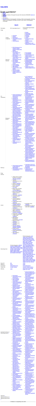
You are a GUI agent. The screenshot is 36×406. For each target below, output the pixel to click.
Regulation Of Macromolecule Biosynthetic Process (17, 362)
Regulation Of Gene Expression (16, 106)
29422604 (18, 226)
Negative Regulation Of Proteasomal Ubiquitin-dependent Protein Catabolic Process (29, 106)
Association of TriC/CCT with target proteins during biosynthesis (30, 165)
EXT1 (29, 242)
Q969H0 (28, 267)
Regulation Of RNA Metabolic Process (16, 286)
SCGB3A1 (25, 255)
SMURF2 (14, 252)
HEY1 (33, 245)
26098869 (14, 227)
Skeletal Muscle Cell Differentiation (17, 120)
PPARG (17, 250)
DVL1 (27, 241)
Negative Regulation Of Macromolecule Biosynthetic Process (17, 291)
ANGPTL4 (30, 237)
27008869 (14, 204)
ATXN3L (12, 246)
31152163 (17, 185)
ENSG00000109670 (27, 265)
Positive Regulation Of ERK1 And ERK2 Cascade (29, 131)
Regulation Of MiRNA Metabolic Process (17, 322)
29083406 (14, 178)
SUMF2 (27, 259)
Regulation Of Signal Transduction (17, 347)
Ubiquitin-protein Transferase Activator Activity (29, 64)
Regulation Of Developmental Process (29, 332)
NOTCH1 (27, 252)
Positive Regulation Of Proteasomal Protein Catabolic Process (29, 135)
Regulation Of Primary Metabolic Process (17, 332)
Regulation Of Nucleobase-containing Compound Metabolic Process (17, 305)
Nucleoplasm (15, 37)
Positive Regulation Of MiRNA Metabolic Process (29, 281)
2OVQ (26, 268)
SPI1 (32, 257)
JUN (21, 248)
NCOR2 (15, 249)
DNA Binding (15, 60)
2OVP (24, 268)
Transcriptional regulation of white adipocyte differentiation (17, 166)
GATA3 (31, 244)
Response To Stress (29, 291)
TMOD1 (33, 259)
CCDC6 (29, 239)
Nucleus (14, 36)
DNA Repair (27, 79)
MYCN (29, 251)
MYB (24, 251)
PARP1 (15, 250)
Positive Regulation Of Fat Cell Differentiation (17, 124)
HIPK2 (24, 246)
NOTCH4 (31, 252)
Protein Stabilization (29, 127)
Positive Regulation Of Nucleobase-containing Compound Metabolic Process (29, 294)
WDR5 (34, 260)
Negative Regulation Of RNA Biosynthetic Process (17, 288)
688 (11, 263)
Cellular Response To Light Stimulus (17, 388)
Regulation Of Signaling (17, 345)
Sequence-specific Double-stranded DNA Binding (17, 72)
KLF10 (31, 247)
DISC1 (24, 241)
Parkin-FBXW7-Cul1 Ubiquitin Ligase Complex (30, 44)
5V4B (24, 269)
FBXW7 (29, 25)
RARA (18, 251)
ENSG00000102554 (14, 265)
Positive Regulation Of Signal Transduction (17, 349)
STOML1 (31, 258)
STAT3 (24, 258)
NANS (32, 251)
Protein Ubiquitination (29, 94)
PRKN (27, 254)
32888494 (14, 216)
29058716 (18, 190)
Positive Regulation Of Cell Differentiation (29, 375)
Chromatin (15, 35)
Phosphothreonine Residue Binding (28, 62)
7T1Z (29, 269)
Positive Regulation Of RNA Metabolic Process (29, 287)
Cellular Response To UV (30, 110)
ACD (32, 236)
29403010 (14, 202)
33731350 (20, 219)
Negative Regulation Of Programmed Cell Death (29, 381)
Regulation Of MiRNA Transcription (17, 354)
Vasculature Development (30, 78)
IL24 (27, 247)
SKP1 (33, 256)
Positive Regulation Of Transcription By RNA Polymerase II (17, 130)
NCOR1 (11, 249)
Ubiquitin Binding (28, 60)
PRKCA (11, 251)
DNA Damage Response (29, 80)
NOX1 (24, 253)
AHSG (24, 237)
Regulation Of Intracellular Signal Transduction (16, 359)
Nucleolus (27, 35)
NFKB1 (11, 250)
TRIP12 (24, 260)
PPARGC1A (30, 253)
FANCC (24, 243)
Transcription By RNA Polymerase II (17, 277)
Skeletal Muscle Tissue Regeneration (17, 122)
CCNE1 (32, 239)
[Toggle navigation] (0, 10)
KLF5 (16, 25)
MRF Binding (15, 66)
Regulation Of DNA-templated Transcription (17, 325)
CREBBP (16, 246)
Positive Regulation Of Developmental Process (29, 326)
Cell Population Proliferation (28, 335)
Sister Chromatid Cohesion (28, 82)
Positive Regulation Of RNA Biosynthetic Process (30, 272)
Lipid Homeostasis (28, 129)
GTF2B (20, 247)
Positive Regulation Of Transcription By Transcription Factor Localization (17, 136)
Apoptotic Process (28, 390)
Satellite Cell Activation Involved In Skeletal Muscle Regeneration (17, 110)
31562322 (18, 229)
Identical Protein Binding (30, 59)
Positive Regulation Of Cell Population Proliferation (17, 103)
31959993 (18, 212)
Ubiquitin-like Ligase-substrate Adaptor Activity (30, 67)
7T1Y (26, 269)
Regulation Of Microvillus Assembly (17, 118)
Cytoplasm (27, 36)
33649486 (20, 213)
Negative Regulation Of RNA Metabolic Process (17, 302)
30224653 (14, 231)
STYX (24, 259)
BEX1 (24, 239)
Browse (4, 13)
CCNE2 (24, 240)
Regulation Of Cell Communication (16, 344)
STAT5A (27, 258)
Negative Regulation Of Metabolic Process (17, 330)
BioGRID (5, 19)
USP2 (31, 260)
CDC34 (27, 240)
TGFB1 (30, 259)
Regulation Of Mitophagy (30, 133)
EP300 (19, 246)
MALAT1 (31, 248)
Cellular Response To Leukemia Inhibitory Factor (17, 139)
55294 (24, 263)
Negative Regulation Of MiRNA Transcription (17, 338)
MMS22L (32, 250)
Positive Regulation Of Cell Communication (17, 376)
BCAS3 (31, 238)
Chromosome (27, 34)
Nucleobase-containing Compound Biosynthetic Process (17, 351)
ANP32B (20, 245)
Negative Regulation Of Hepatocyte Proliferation (30, 155)
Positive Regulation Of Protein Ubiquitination (29, 100)
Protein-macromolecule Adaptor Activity (29, 55)
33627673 (18, 210)
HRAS (31, 246)
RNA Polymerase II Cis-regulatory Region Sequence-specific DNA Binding (17, 49)
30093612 (18, 204)
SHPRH (27, 256)
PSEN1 (30, 254)
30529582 (14, 197)
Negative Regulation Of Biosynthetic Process (17, 299)
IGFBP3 (24, 247)
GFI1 (24, 245)
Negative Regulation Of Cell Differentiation (29, 389)
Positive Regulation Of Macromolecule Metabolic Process (30, 316)
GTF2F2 (15, 248)
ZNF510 (32, 261)
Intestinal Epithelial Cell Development (17, 133)
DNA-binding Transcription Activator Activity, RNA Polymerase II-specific (17, 57)
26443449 (14, 229)
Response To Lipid (16, 384)
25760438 (14, 233)
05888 (24, 264)
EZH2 (31, 242)
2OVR (29, 268)
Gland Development (29, 345)
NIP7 (24, 252)
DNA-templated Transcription (16, 280)
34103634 (18, 183)
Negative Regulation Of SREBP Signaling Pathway (29, 158)
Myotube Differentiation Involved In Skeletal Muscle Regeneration (17, 114)
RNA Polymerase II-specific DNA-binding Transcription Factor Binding (17, 335)
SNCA (27, 257)
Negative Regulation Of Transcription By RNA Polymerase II (17, 95)
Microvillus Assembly (17, 116)
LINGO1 (27, 248)
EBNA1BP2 (25, 242)
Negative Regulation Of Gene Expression (29, 87)
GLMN (26, 245)
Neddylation (27, 167)
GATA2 (28, 244)
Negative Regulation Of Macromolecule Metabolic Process (17, 317)
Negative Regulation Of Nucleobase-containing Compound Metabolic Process (17, 312)
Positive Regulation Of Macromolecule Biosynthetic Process (29, 337)
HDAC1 (18, 248)
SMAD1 (24, 257)
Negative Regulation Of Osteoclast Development (30, 161)
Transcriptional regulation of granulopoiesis (17, 169)
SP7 (30, 257)
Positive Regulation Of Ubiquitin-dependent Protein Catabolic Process (30, 152)
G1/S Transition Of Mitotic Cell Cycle (29, 77)
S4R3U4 (31, 267)
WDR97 (24, 261)
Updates (4, 16)
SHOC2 (24, 256)
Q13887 (11, 267)
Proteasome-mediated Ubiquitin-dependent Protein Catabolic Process (30, 115)
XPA (27, 261)
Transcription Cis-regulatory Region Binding (16, 371)
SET (11, 252)
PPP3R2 (24, 254)
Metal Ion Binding (16, 69)
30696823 (20, 195)
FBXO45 (30, 243)
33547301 (14, 182)
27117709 (14, 187)
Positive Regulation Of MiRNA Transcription (29, 289)
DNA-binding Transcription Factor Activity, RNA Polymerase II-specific (17, 53)
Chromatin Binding (16, 315)
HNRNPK (28, 246)
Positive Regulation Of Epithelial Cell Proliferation (29, 386)
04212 (11, 264)
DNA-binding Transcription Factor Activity (16, 62)
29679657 (18, 178)
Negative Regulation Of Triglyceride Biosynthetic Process (30, 89)
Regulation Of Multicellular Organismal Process (30, 393)
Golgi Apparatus (16, 40)
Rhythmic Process (28, 126)
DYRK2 (29, 241)
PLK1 (27, 253)
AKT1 (27, 237)
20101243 (14, 226)
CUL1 (34, 240)
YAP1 (29, 261)
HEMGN (30, 245)
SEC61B (28, 255)
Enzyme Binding (16, 278)
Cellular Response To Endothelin (17, 142)
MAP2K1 (25, 250)
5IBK (32, 268)
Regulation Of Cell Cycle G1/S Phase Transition (30, 138)
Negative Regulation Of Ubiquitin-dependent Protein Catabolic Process (30, 149)
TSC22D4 (28, 260)
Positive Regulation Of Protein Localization (17, 386)
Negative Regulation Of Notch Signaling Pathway (30, 122)
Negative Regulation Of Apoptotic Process (29, 367)
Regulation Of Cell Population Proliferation (29, 347)
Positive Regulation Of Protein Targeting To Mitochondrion (29, 146)
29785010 (14, 212)
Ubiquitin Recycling (29, 93)
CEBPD (30, 240)
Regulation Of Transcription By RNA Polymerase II (17, 100)
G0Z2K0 (24, 267)
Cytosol (26, 37)
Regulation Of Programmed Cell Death (29, 350)
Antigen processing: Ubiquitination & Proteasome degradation (29, 169)
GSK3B (17, 247)
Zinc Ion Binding (16, 65)
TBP (17, 252)
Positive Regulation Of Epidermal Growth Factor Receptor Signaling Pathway (30, 119)
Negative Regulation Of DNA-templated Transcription (17, 294)
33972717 (32, 14)
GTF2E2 (12, 248)
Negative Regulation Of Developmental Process (29, 365)
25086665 (18, 227)
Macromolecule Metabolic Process (16, 368)
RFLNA (33, 254)
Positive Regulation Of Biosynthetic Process (29, 330)
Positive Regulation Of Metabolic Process (29, 344)
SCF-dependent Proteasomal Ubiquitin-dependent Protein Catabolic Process (29, 97)
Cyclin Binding (28, 53)
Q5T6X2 (15, 267)
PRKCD (15, 251)
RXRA (21, 251)
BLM (26, 239)
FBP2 (27, 243)
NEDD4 (18, 249)
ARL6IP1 (28, 238)
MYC (26, 251)
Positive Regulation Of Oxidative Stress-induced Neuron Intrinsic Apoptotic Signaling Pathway (30, 142)
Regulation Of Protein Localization (29, 109)
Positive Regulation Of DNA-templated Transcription (17, 126)
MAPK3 (28, 250)
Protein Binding (16, 64)
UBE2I (19, 252)
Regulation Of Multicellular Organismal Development (30, 355)
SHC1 (32, 255)
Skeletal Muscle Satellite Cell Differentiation (17, 108)
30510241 (14, 200)
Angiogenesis (15, 97)
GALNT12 (25, 244)
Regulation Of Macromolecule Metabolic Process (16, 365)
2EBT (11, 268)
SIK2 (30, 256)
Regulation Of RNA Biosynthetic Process (17, 328)
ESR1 (11, 247)
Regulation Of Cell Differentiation (28, 362)
